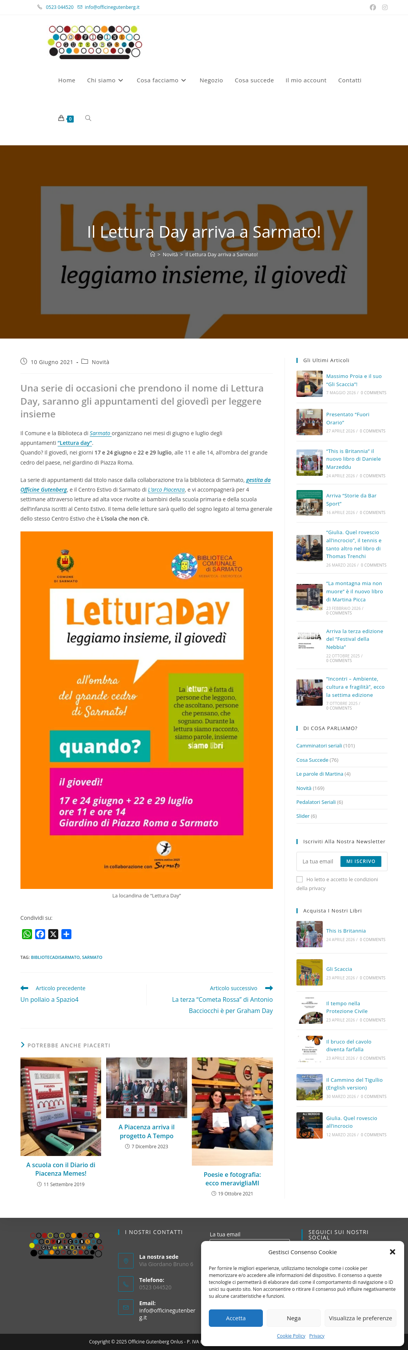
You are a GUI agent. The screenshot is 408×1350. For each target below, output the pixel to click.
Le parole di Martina (320, 773)
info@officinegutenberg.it (112, 7)
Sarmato (101, 433)
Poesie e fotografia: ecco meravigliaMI (232, 1178)
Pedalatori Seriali (316, 801)
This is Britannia (346, 930)
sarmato (92, 957)
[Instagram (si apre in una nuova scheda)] (384, 7)
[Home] (152, 254)
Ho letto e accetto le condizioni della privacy (337, 884)
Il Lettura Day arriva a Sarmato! (221, 254)
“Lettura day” (75, 442)
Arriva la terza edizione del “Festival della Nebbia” (354, 639)
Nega (294, 1318)
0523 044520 (64, 7)
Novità (101, 362)
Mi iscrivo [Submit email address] (361, 861)
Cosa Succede (312, 759)
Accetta (235, 1318)
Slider (303, 815)
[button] (392, 1252)
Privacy (317, 1336)
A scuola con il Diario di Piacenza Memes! (60, 1169)
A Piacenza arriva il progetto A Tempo (146, 1131)
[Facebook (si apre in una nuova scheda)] (373, 7)
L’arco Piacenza (166, 489)
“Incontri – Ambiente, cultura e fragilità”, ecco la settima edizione (355, 686)
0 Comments (373, 392)
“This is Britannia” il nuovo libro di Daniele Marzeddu (353, 459)
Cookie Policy (291, 1336)
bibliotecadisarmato (55, 957)
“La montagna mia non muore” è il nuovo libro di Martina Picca (354, 591)
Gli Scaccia (339, 968)
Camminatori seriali (319, 745)
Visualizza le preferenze (360, 1318)
